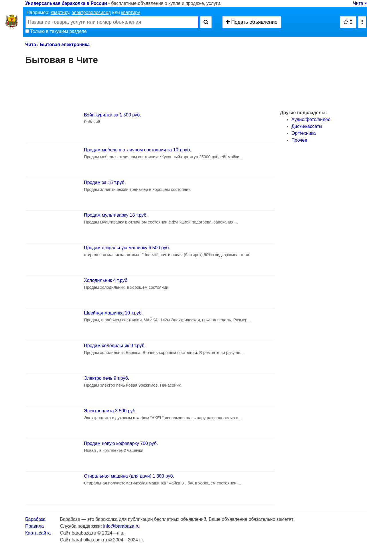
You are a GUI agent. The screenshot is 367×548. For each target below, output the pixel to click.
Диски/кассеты (306, 126)
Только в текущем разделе (56, 31)
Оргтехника (303, 133)
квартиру (60, 12)
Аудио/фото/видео (310, 119)
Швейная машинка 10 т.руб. (113, 312)
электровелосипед (91, 12)
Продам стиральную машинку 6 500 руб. (127, 247)
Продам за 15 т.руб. (105, 182)
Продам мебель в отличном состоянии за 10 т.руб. (137, 149)
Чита (360, 3)
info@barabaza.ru (121, 526)
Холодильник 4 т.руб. (106, 280)
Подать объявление (252, 22)
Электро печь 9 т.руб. (106, 378)
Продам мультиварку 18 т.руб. (116, 215)
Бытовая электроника (65, 44)
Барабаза (35, 519)
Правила (34, 526)
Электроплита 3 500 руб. (110, 410)
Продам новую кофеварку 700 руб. (121, 443)
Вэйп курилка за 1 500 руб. (112, 114)
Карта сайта (38, 533)
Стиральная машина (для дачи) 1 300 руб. (129, 476)
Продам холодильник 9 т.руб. (115, 345)
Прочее (299, 140)
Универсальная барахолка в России (66, 3)
